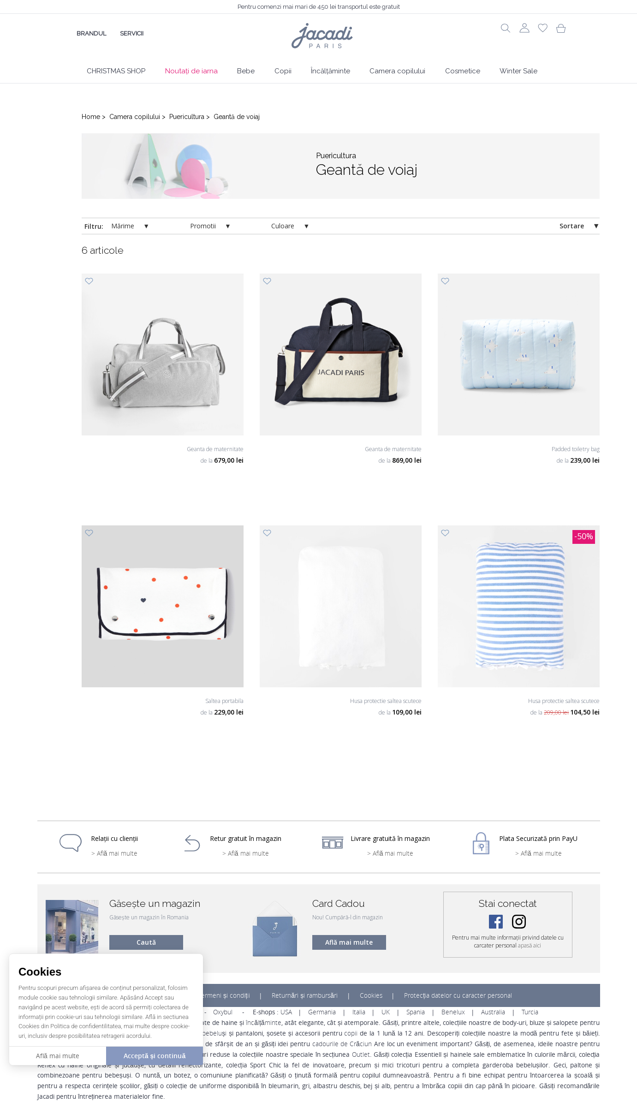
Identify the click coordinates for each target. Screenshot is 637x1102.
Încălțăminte (330, 71)
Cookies (371, 995)
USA (286, 1012)
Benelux (453, 1012)
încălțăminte (263, 1023)
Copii (283, 71)
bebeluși (214, 1033)
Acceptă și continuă (154, 1055)
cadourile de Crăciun (342, 1044)
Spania (415, 1012)
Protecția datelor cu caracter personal (458, 995)
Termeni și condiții (224, 995)
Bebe (246, 71)
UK (385, 1012)
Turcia (530, 1012)
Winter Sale (518, 71)
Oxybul (222, 1012)
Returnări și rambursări (305, 995)
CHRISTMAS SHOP (116, 71)
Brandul (91, 33)
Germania (322, 1012)
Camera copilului (397, 71)
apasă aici (529, 945)
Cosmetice (462, 71)
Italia (358, 1012)
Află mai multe (349, 942)
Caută (146, 942)
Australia (493, 1012)
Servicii (131, 33)
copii (350, 1033)
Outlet (361, 1054)
